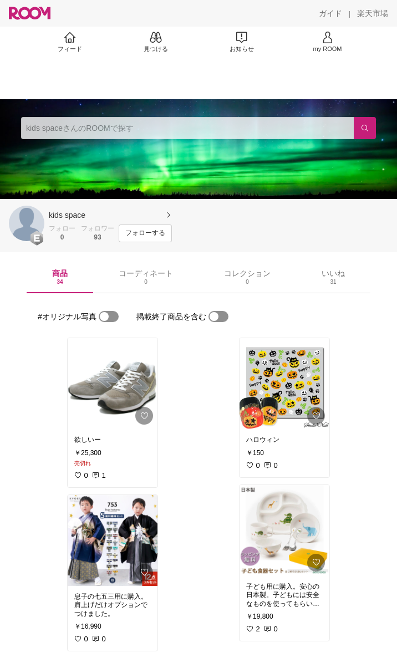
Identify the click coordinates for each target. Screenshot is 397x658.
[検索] (365, 128)
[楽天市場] (372, 13)
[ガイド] (330, 13)
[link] (112, 383)
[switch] (109, 316)
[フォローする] (145, 233)
